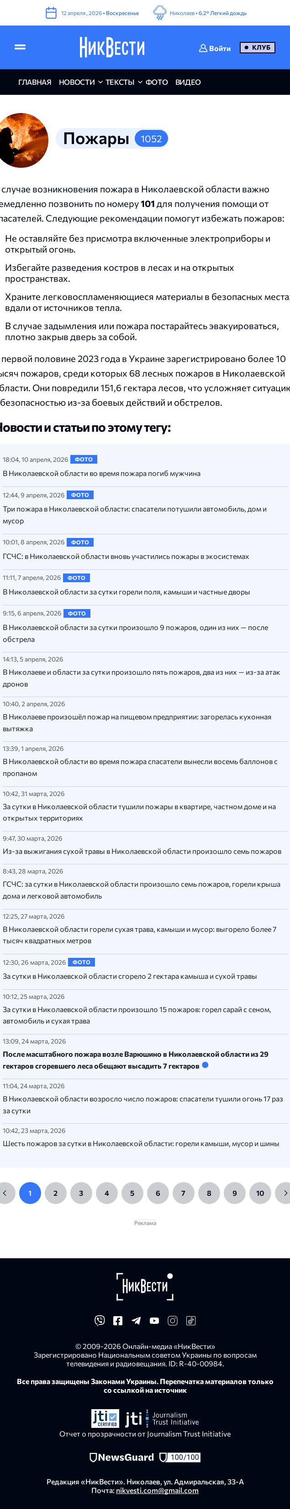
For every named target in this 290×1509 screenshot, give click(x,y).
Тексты (120, 82)
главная (35, 82)
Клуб (261, 47)
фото (157, 82)
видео (188, 82)
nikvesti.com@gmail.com (157, 1490)
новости (77, 82)
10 (260, 1193)
